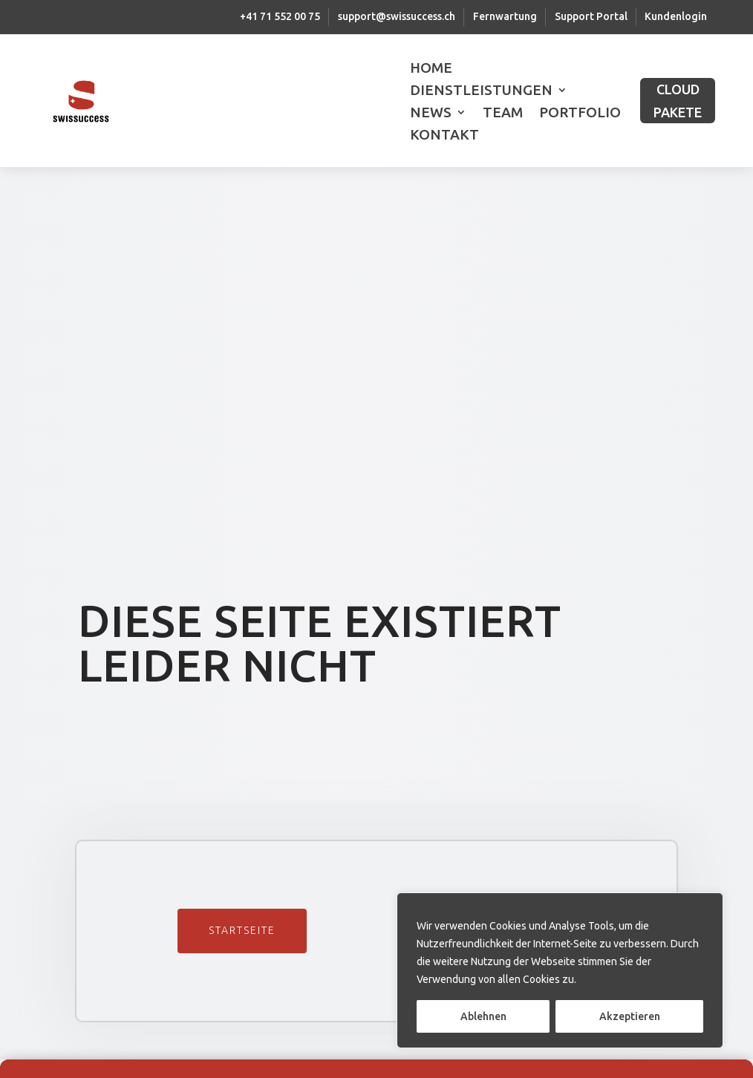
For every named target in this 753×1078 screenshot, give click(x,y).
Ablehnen (483, 1016)
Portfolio (580, 113)
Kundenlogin (676, 16)
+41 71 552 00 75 (280, 16)
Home (431, 69)
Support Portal (591, 16)
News (431, 113)
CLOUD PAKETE (677, 101)
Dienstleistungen (481, 91)
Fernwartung (505, 16)
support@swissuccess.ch (396, 16)
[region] (560, 970)
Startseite (242, 930)
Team (503, 113)
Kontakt (444, 136)
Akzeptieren (629, 1016)
